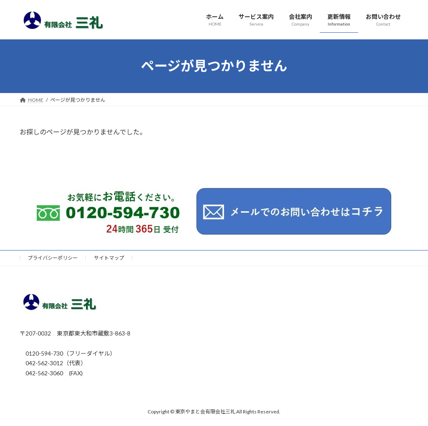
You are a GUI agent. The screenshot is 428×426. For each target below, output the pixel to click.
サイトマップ (109, 258)
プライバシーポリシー (53, 258)
